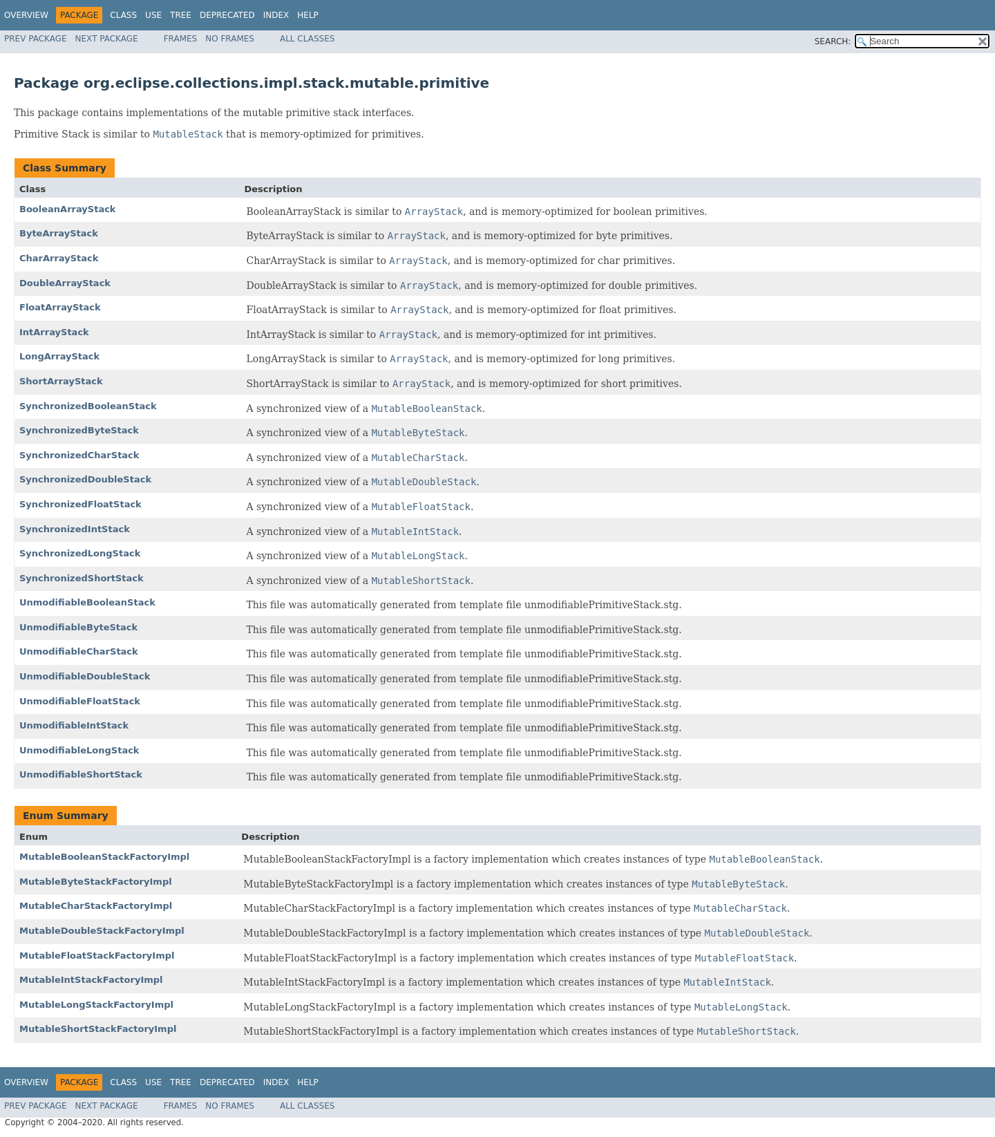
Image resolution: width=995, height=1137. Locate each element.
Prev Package (35, 39)
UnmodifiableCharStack (78, 651)
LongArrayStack (59, 356)
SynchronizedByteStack (79, 430)
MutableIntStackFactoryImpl (91, 980)
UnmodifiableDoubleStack (84, 676)
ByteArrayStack (58, 233)
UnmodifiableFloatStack (79, 701)
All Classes (307, 39)
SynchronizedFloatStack (80, 504)
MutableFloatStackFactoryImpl (97, 955)
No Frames (229, 39)
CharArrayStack (58, 258)
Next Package (106, 39)
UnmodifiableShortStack (80, 774)
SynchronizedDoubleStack (85, 479)
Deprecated (227, 15)
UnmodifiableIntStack (74, 725)
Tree (180, 15)
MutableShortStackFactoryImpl (97, 1029)
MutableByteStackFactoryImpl (95, 881)
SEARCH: (833, 41)
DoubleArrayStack (65, 283)
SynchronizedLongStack (79, 553)
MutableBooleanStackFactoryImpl (104, 857)
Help (308, 15)
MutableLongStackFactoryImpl (96, 1004)
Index (276, 15)
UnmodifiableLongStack (79, 750)
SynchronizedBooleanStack (88, 406)
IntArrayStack (54, 332)
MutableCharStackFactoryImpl (95, 906)
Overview (26, 15)
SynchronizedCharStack (79, 455)
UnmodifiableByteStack (78, 627)
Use (153, 15)
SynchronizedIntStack (74, 529)
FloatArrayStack (60, 307)
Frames (181, 39)
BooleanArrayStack (67, 209)
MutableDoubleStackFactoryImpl (101, 930)
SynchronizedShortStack (81, 578)
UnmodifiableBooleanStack (87, 602)
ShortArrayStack (61, 381)
